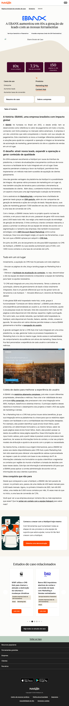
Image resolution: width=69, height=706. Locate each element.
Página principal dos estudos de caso (14, 9)
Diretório (32, 9)
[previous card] (5, 592)
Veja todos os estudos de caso (34, 629)
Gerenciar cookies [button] (43, 701)
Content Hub (41, 89)
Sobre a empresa (50, 99)
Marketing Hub (42, 86)
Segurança (54, 697)
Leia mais (17, 611)
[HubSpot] (6, 2)
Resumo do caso (19, 99)
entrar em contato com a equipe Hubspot (36, 501)
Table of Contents (9, 109)
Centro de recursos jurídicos (20, 697)
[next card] (63, 592)
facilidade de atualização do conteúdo (29, 273)
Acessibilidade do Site (27, 701)
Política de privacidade (40, 697)
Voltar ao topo (34, 639)
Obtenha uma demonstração (36, 543)
